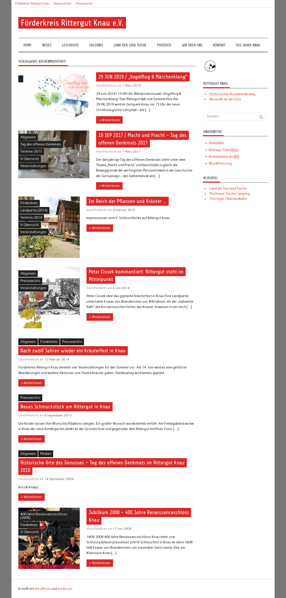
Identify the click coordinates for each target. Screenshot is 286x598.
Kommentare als (224, 157)
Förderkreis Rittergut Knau (32, 3)
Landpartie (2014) (33, 210)
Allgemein (28, 137)
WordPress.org (220, 163)
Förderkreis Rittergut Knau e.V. (72, 22)
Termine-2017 (31, 151)
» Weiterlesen (109, 120)
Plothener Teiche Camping (229, 194)
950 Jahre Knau (248, 45)
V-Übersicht (29, 159)
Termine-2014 (31, 217)
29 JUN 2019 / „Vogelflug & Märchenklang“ (142, 77)
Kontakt (219, 45)
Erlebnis (96, 45)
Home (27, 45)
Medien (45, 454)
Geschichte (70, 45)
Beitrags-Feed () (223, 150)
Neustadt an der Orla (225, 99)
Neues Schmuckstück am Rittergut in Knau (65, 407)
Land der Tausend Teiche (228, 188)
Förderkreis (29, 203)
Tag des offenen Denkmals (40, 144)
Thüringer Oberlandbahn (228, 199)
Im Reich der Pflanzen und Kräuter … (128, 201)
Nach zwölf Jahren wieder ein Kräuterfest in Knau (73, 351)
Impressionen (62, 3)
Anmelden (216, 143)
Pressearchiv (84, 3)
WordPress (43, 588)
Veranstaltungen (33, 166)
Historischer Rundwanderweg (232, 94)
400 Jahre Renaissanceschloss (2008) (43, 515)
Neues (46, 45)
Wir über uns (192, 45)
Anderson (65, 588)
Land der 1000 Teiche (130, 45)
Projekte (164, 45)
